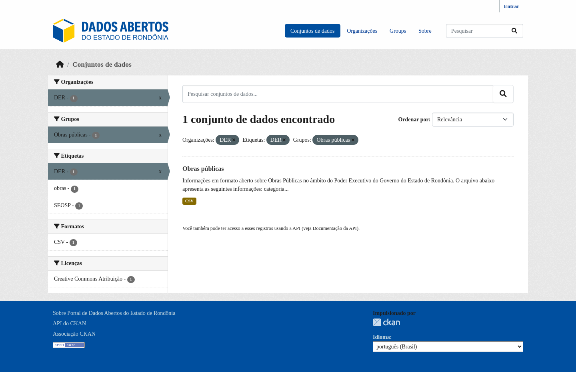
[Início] (60, 64)
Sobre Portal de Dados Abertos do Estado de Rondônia (114, 313)
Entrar (511, 6)
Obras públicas (203, 168)
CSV (189, 201)
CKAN (386, 322)
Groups (398, 31)
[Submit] (514, 31)
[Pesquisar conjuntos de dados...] (484, 31)
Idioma (381, 337)
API (296, 228)
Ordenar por (413, 120)
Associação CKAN (74, 334)
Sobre (425, 31)
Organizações (362, 31)
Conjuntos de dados (312, 31)
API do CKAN (69, 323)
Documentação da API (335, 228)
